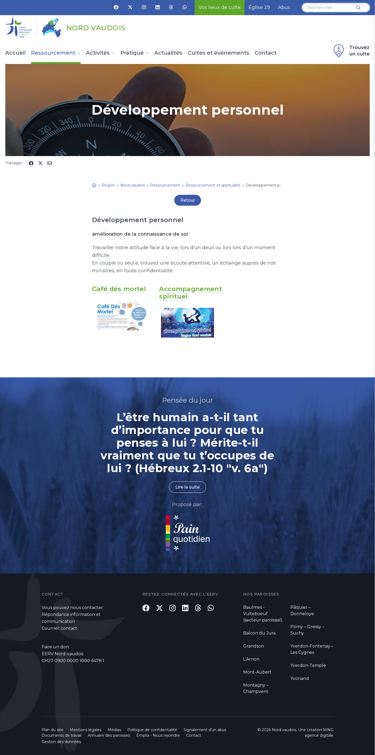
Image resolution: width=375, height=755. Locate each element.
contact (69, 628)
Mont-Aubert (257, 671)
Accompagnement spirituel (191, 292)
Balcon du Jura (259, 632)
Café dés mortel (119, 289)
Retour (187, 200)
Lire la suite (187, 486)
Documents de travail (61, 735)
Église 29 (259, 7)
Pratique (132, 53)
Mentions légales (85, 729)
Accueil (15, 53)
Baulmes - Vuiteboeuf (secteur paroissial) (262, 613)
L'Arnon (251, 658)
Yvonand (299, 678)
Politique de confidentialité (152, 729)
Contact (266, 53)
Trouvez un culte (351, 51)
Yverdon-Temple (308, 665)
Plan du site (52, 729)
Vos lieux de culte (220, 7)
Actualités (168, 53)
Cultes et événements (218, 53)
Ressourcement (53, 53)
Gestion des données (61, 741)
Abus (284, 7)
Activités (98, 53)
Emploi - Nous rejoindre (158, 735)
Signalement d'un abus (205, 729)
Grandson (253, 645)
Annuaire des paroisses (109, 735)
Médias (114, 729)
